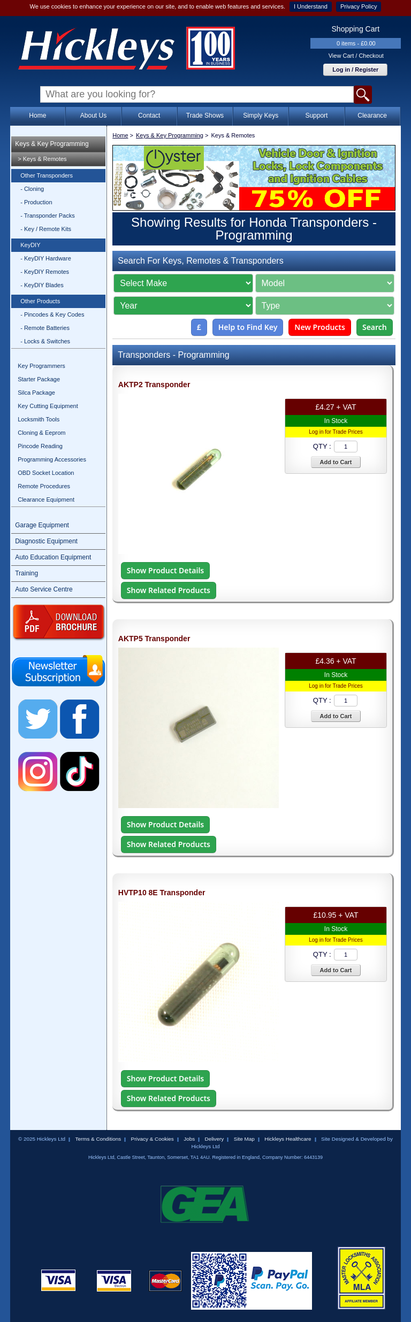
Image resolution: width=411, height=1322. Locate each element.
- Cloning (32, 189)
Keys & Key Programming (51, 144)
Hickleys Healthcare (287, 1139)
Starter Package (39, 379)
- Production (36, 202)
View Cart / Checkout (356, 55)
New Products (319, 327)
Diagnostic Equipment (46, 541)
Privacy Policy (358, 6)
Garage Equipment (42, 525)
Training (26, 573)
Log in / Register (355, 69)
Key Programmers (41, 366)
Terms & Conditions (98, 1139)
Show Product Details (165, 570)
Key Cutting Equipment (48, 406)
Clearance (372, 115)
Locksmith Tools (38, 419)
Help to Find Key (248, 327)
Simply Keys (260, 115)
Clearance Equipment (46, 499)
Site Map (244, 1139)
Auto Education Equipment (53, 557)
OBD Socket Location (46, 473)
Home (37, 115)
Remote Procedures (44, 486)
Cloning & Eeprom (41, 432)
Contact (149, 115)
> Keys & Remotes (42, 159)
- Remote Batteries (45, 328)
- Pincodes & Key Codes (52, 314)
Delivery (214, 1139)
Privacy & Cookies (152, 1139)
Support (316, 115)
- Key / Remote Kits (45, 229)
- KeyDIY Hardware (45, 258)
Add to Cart (336, 462)
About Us (93, 115)
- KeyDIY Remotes (44, 271)
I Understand (311, 6)
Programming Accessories (52, 459)
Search (374, 327)
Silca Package (36, 392)
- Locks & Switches (45, 341)
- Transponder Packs (47, 215)
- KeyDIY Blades (42, 285)
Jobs (189, 1139)
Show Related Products (168, 590)
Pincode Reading (40, 446)
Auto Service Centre (43, 589)
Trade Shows (205, 115)
